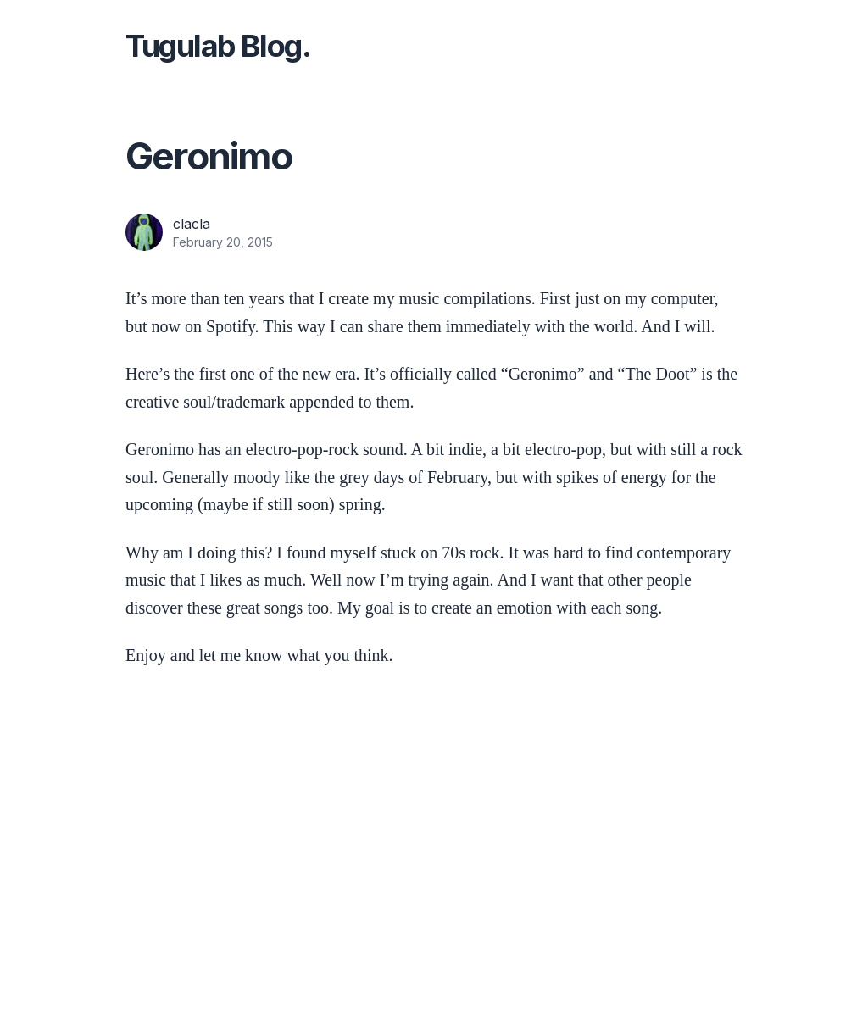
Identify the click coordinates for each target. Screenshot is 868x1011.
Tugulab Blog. (217, 45)
